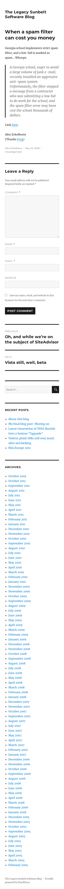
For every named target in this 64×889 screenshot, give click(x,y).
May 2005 (15, 850)
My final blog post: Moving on (28, 424)
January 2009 (17, 639)
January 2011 (16, 524)
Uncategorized (13, 151)
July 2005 (14, 841)
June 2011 (14, 500)
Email (10, 261)
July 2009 (14, 610)
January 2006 (17, 812)
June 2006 (15, 788)
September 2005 (19, 831)
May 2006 (15, 793)
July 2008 (14, 668)
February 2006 (18, 807)
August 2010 (16, 548)
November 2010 (19, 533)
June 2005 (15, 846)
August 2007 (16, 721)
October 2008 (17, 653)
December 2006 (19, 759)
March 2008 (16, 687)
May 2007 (15, 735)
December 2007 (18, 701)
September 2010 (19, 543)
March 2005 (16, 860)
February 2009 (18, 634)
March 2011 (16, 514)
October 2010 (17, 538)
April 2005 (15, 855)
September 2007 (19, 716)
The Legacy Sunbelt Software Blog (25, 14)
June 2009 (15, 615)
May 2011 (14, 505)
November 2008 (19, 649)
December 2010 (18, 529)
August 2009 (17, 605)
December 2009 (19, 586)
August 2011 (16, 490)
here (15, 125)
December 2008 (19, 644)
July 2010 (14, 553)
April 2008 (15, 682)
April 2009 (15, 625)
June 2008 (15, 673)
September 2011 (19, 485)
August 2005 (16, 836)
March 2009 (16, 629)
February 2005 (18, 865)
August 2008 (16, 663)
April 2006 (15, 797)
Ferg (20, 139)
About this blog (18, 419)
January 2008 (17, 697)
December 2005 (19, 817)
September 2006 (19, 773)
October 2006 (17, 769)
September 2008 (19, 658)
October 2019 (17, 476)
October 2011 (17, 481)
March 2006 (16, 802)
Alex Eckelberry (13, 148)
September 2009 (19, 601)
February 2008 (18, 692)
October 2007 (17, 711)
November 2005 (19, 822)
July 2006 (14, 783)
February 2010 (17, 577)
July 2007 (14, 725)
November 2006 (19, 764)
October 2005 (17, 826)
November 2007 (19, 706)
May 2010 (14, 562)
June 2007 (15, 730)
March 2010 (16, 572)
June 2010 (15, 557)
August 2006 (17, 778)
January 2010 (17, 581)
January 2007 (17, 754)
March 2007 (16, 745)
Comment (12, 192)
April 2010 (15, 567)
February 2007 (18, 749)
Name (10, 244)
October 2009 (17, 596)
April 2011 (14, 509)
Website (11, 277)
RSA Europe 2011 (19, 448)
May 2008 (15, 677)
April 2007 (15, 740)
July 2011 (14, 495)
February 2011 (17, 519)
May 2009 (15, 620)
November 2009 (19, 591)
